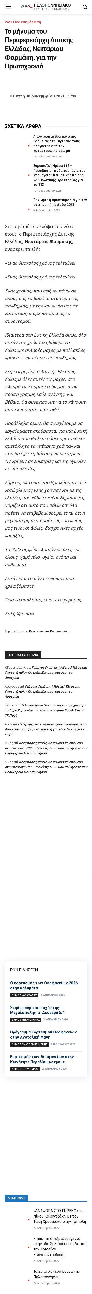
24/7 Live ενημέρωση (23, 22)
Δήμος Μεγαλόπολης (26, 1019)
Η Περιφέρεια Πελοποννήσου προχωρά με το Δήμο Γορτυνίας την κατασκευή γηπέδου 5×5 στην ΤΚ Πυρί (45, 710)
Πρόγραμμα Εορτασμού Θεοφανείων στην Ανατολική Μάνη (43, 1035)
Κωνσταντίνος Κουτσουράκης (50, 631)
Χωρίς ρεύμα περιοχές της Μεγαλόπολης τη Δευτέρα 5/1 (37, 1010)
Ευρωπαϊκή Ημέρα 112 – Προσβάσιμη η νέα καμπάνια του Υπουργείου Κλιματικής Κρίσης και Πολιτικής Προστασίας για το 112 (59, 175)
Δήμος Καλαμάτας (24, 995)
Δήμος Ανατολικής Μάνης (30, 1044)
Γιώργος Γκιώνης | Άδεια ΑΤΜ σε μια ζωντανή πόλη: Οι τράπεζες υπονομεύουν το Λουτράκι (46, 672)
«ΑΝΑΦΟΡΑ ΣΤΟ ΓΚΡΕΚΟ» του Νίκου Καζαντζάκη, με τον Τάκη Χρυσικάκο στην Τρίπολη (59, 1216)
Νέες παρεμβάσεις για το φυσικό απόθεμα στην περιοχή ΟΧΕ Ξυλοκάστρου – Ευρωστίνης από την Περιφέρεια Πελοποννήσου (46, 748)
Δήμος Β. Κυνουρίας (25, 1068)
